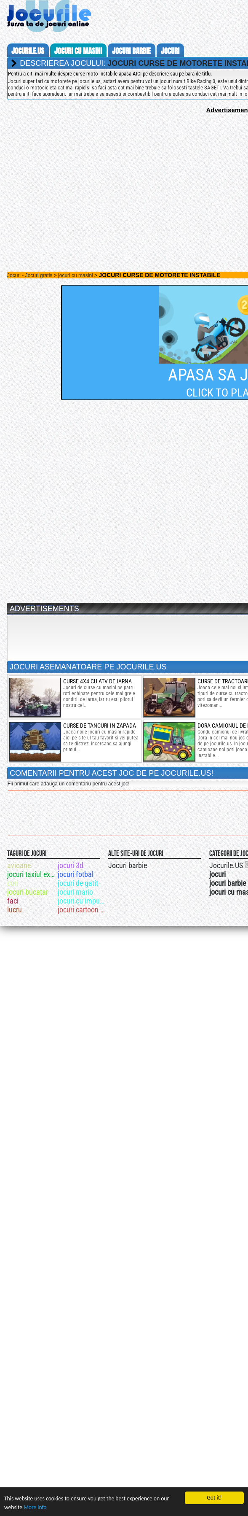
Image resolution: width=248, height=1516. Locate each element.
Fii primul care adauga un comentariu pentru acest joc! (68, 784)
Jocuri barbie (127, 865)
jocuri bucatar (27, 891)
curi (12, 883)
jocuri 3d (70, 865)
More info (35, 1507)
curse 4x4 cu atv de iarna (97, 681)
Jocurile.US (226, 865)
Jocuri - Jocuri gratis (29, 275)
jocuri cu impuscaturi (82, 900)
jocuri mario (75, 891)
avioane (19, 865)
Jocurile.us (27, 51)
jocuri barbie (131, 51)
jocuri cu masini (78, 51)
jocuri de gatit (78, 883)
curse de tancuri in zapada (99, 725)
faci (13, 900)
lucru (14, 909)
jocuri (170, 51)
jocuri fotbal (75, 874)
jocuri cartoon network (82, 909)
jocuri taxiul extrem (31, 874)
